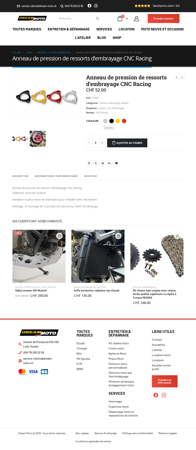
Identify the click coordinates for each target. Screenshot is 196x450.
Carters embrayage (109, 103)
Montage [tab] (90, 176)
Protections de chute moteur (40, 287)
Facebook (89, 163)
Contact (157, 339)
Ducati (81, 343)
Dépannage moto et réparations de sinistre (123, 413)
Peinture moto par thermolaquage (120, 374)
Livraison (158, 360)
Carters (102, 108)
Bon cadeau (82, 433)
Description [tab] (20, 176)
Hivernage (115, 401)
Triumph (82, 348)
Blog (101, 37)
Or (118, 121)
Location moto (161, 355)
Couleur (92, 121)
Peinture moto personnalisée (118, 365)
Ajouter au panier (129, 143)
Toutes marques (27, 29)
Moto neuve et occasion (162, 29)
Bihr (79, 353)
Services (104, 29)
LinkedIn (103, 163)
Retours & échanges (105, 433)
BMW (80, 369)
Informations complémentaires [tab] (56, 176)
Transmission (149, 287)
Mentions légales (167, 433)
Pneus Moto (116, 358)
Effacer (109, 127)
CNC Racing (102, 112)
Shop (117, 37)
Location (127, 29)
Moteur (125, 103)
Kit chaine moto (119, 343)
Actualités (158, 344)
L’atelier (83, 37)
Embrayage (118, 108)
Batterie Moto (117, 353)
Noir (111, 121)
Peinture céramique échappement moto (121, 383)
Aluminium (105, 121)
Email (116, 163)
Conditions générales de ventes (93, 441)
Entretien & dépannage (69, 29)
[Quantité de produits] (96, 142)
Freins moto (116, 348)
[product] (39, 256)
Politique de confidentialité (137, 433)
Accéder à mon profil (161, 367)
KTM (79, 363)
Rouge (124, 121)
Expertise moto (119, 406)
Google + (109, 163)
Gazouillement (96, 163)
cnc (109, 108)
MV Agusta (83, 358)
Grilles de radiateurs (85, 287)
